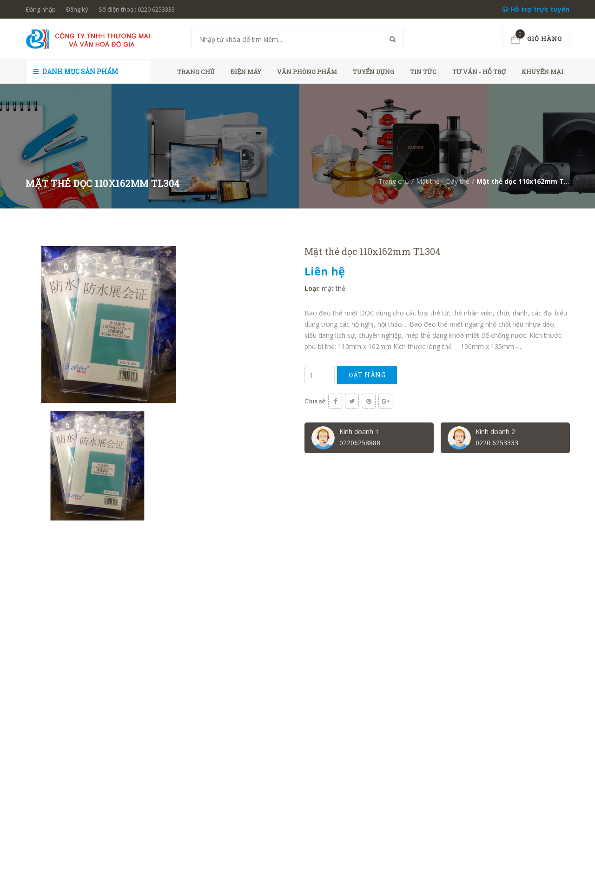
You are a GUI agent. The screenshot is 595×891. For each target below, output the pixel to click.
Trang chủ (196, 71)
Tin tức (423, 71)
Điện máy (246, 71)
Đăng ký (77, 9)
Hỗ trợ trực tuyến (535, 9)
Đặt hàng (367, 374)
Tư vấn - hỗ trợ (479, 71)
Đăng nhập (41, 9)
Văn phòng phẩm (307, 71)
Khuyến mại (542, 71)
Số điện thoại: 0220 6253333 (137, 9)
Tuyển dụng (373, 71)
